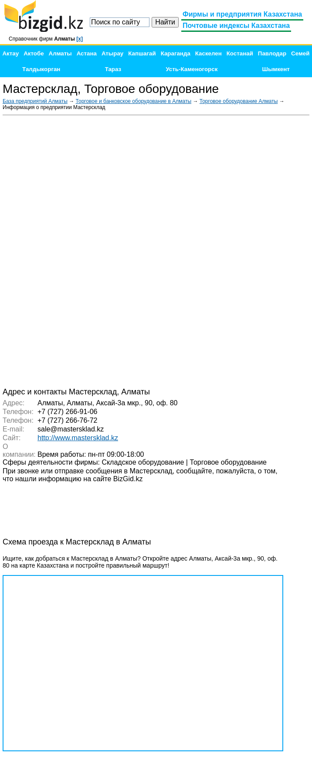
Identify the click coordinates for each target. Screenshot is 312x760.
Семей (300, 53)
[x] (79, 39)
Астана (87, 53)
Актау (10, 53)
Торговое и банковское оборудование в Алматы (134, 101)
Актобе (34, 53)
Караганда (175, 53)
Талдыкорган (41, 69)
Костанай (240, 53)
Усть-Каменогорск (191, 69)
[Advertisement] (244, 250)
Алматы (60, 53)
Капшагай (142, 53)
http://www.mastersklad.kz (77, 438)
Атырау (112, 53)
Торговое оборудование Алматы (239, 101)
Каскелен (208, 53)
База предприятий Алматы (35, 101)
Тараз (113, 69)
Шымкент (276, 69)
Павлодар (272, 53)
